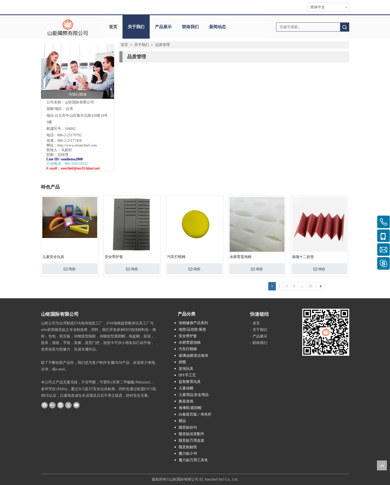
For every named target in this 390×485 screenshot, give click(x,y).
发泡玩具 (186, 369)
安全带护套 (114, 257)
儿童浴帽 (186, 388)
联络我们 (190, 27)
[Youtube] (76, 405)
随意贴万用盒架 (191, 440)
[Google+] (52, 405)
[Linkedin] (60, 405)
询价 (70, 269)
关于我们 (136, 27)
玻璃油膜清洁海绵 (193, 356)
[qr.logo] (325, 332)
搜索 (344, 27)
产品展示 (163, 27)
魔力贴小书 (188, 453)
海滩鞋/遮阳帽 (190, 408)
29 (310, 286)
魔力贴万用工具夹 (193, 460)
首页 (113, 27)
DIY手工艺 (187, 375)
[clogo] (68, 27)
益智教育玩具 (190, 382)
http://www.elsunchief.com (77, 145)
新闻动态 (217, 27)
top (382, 465)
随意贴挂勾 (188, 427)
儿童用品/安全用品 (194, 395)
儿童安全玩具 (53, 257)
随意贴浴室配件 (191, 434)
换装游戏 (186, 401)
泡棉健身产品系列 (193, 323)
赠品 (182, 421)
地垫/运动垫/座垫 (192, 329)
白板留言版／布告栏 (195, 414)
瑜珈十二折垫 (303, 257)
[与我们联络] (77, 71)
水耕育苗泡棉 (241, 257)
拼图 (182, 362)
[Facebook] (44, 405)
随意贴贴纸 (188, 447)
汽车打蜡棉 (176, 257)
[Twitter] (68, 405)
